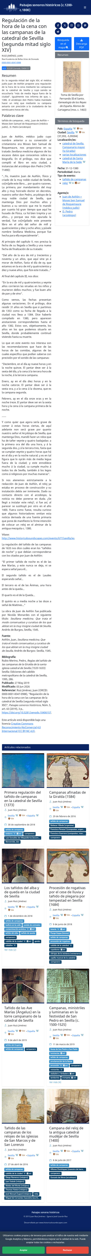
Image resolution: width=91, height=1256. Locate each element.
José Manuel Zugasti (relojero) (18, 1194)
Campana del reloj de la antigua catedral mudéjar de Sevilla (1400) (66, 1134)
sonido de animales (32, 925)
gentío (37, 941)
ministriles (54, 1070)
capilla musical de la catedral (62, 958)
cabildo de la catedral (59, 945)
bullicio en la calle (13, 925)
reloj (65, 183)
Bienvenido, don (12, 842)
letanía (53, 929)
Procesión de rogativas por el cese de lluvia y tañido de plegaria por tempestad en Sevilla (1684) (67, 896)
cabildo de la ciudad (14, 941)
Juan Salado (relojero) (15, 1181)
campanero (29, 834)
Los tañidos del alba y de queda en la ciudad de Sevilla (22, 892)
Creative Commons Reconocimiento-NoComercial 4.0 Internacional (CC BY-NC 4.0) (21, 727)
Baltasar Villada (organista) (62, 825)
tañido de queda (28, 933)
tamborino (54, 1078)
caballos (9, 945)
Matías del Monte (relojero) (17, 1186)
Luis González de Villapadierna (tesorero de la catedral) (23, 838)
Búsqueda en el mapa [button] (63, 43)
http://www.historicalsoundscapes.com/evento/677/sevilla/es (38, 538)
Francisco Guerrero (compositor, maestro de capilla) (67, 833)
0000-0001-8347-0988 (11, 62)
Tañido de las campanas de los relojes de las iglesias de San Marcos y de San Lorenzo (21, 1136)
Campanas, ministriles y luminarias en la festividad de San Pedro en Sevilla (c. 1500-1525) (67, 1016)
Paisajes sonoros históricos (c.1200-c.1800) (46, 7)
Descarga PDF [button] (81, 44)
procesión (54, 1065)
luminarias (55, 1053)
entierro (9, 834)
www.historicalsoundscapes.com (53, 1222)
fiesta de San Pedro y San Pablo (63, 1049)
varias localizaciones (74, 154)
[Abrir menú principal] (85, 7)
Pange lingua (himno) (59, 933)
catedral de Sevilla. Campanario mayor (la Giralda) (73, 147)
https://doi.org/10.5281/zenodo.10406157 (26, 712)
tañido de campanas (74, 179)
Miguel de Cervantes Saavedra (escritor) (23, 1198)
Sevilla (70, 132)
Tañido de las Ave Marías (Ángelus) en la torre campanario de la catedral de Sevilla (22, 1014)
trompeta (66, 1078)
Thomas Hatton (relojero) (16, 1190)
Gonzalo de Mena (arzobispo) (63, 1177)
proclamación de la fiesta (61, 1061)
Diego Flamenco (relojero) (17, 1177)
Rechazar (67, 1250)
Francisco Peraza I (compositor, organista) (67, 829)
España (68, 128)
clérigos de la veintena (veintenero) (65, 954)
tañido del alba (12, 933)
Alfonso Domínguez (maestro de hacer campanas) (67, 1169)
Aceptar (23, 1250)
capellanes (55, 950)
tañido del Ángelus (13, 1045)
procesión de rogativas (60, 941)
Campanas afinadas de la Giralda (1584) (67, 794)
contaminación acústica (16, 929)
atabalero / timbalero (59, 1074)
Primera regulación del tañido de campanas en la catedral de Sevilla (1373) (23, 798)
